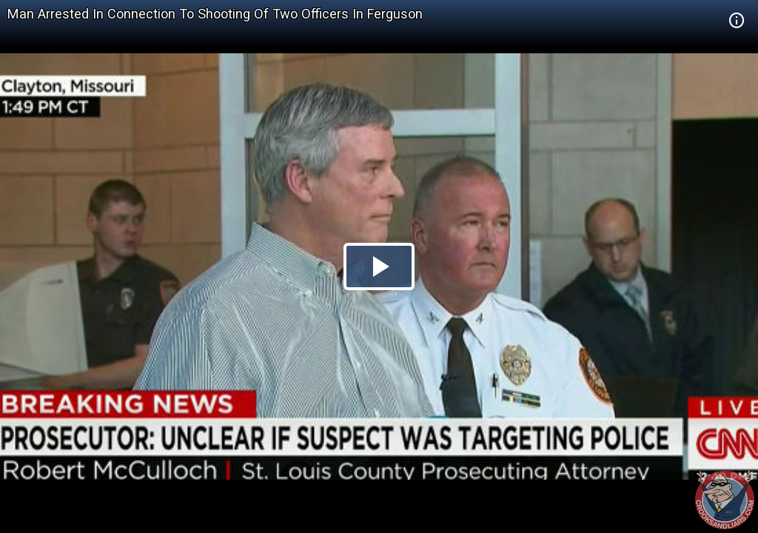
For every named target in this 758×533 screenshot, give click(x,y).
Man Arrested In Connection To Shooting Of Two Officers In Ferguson (215, 13)
